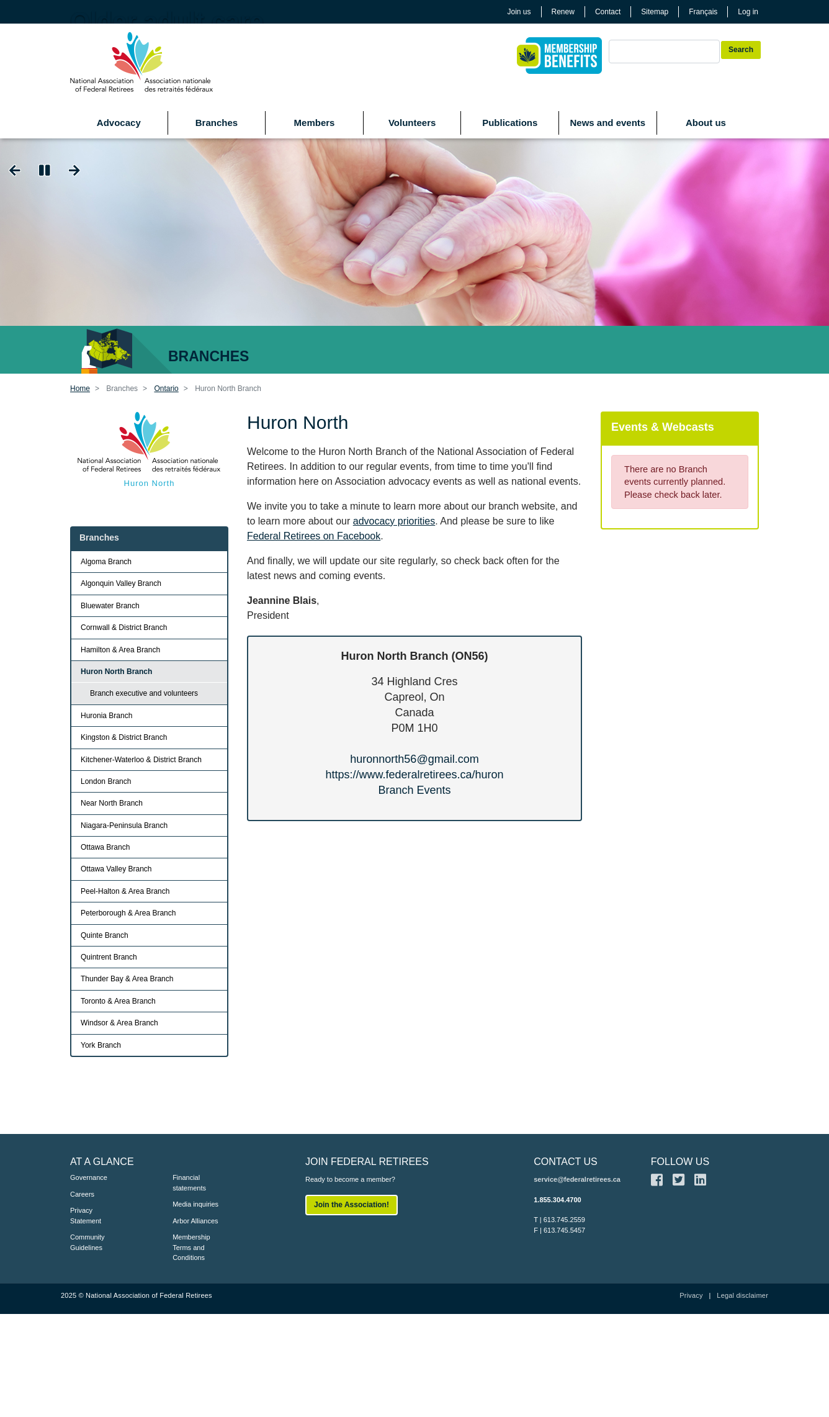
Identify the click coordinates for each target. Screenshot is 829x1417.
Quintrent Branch (109, 957)
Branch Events (414, 790)
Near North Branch (112, 803)
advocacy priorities (394, 521)
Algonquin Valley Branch (121, 583)
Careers (82, 1194)
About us (706, 122)
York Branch (101, 1045)
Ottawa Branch (105, 847)
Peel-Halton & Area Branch (125, 891)
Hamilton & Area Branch (120, 650)
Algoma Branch (106, 561)
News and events (607, 122)
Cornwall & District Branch (124, 627)
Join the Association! (351, 1204)
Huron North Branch (116, 671)
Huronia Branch (106, 715)
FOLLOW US (680, 1161)
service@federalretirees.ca (577, 1179)
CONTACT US (566, 1161)
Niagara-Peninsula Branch (124, 825)
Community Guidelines (87, 1242)
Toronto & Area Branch (118, 1001)
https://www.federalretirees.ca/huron (414, 774)
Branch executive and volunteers (144, 693)
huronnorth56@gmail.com (414, 759)
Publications (509, 122)
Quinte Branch (104, 935)
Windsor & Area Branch (119, 1023)
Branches (216, 122)
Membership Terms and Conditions (191, 1247)
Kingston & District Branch (124, 737)
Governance (88, 1177)
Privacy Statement (85, 1216)
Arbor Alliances (195, 1221)
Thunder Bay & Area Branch (127, 978)
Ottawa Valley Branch (116, 869)
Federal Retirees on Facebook (313, 536)
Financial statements (189, 1183)
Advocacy (119, 122)
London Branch (106, 781)
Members (314, 122)
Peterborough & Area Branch (128, 913)
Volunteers (412, 122)
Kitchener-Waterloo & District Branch (141, 759)
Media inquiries (195, 1204)
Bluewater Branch (110, 605)
